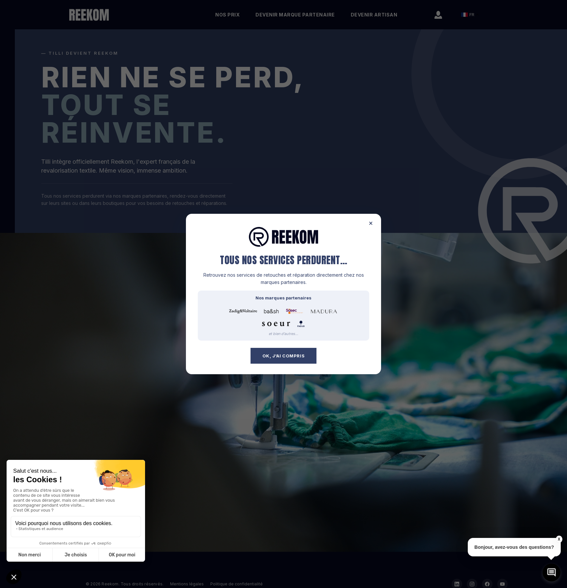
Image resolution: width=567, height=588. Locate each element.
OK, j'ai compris (283, 355)
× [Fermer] (371, 223)
